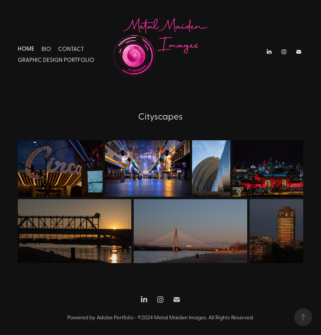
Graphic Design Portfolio (56, 59)
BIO (46, 48)
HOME (26, 48)
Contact (71, 48)
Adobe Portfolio (115, 317)
